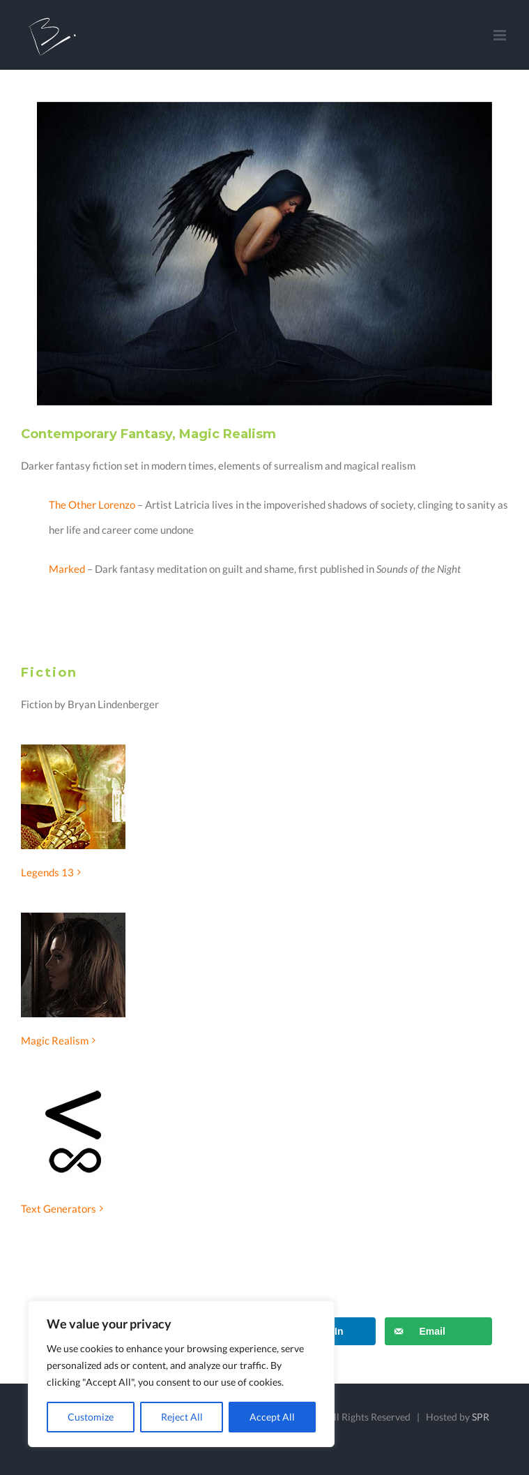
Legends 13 (47, 872)
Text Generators (58, 1208)
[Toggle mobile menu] (500, 35)
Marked (67, 568)
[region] (181, 1374)
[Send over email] (438, 1331)
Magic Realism (55, 1040)
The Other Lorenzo (92, 504)
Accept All (272, 1417)
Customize (91, 1417)
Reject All (182, 1417)
